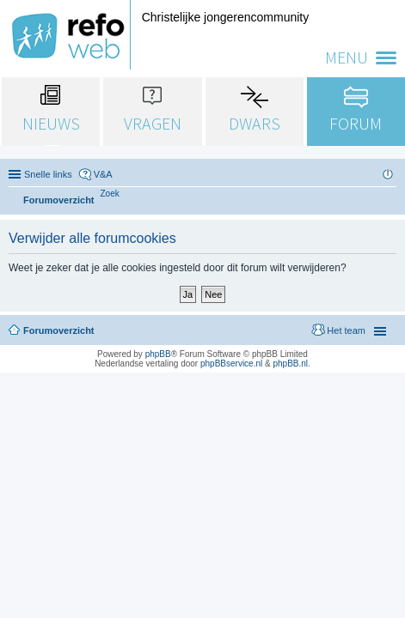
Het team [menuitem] (346, 330)
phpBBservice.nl (231, 363)
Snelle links (48, 174)
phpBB (158, 354)
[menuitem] (110, 193)
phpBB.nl (290, 363)
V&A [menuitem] (103, 174)
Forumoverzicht (59, 330)
